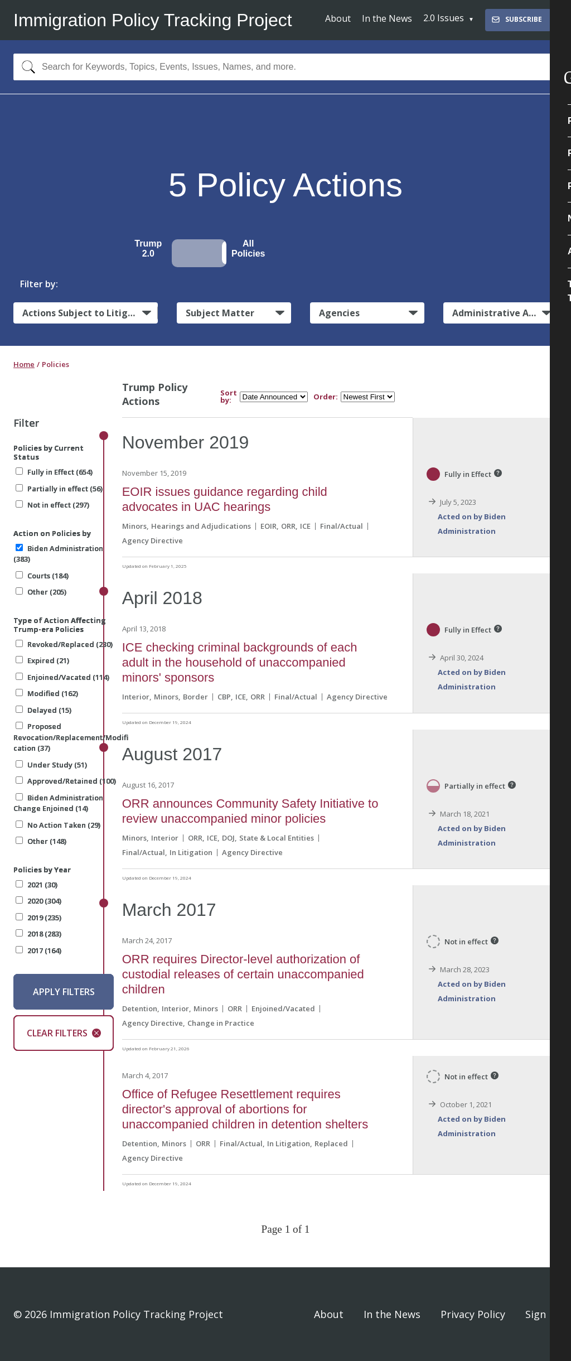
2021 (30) (36, 885)
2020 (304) (38, 901)
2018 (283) (38, 934)
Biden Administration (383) (58, 553)
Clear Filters (64, 1033)
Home (24, 364)
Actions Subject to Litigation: (90, 313)
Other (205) (41, 592)
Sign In (541, 1314)
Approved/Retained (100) (66, 781)
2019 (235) (38, 918)
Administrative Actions (504, 313)
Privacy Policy (473, 1314)
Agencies (339, 313)
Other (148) (41, 841)
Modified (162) (47, 693)
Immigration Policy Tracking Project (152, 20)
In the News (387, 18)
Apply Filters (64, 992)
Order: (325, 396)
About (338, 18)
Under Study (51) (51, 765)
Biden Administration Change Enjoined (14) (58, 803)
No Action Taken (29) (58, 825)
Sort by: (228, 396)
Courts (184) (42, 576)
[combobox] (285, 67)
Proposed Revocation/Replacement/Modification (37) (70, 737)
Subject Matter (220, 313)
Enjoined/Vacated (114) (62, 677)
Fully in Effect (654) (54, 472)
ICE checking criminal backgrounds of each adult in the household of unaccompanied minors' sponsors (239, 662)
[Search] (25, 67)
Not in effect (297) (52, 505)
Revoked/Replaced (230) (64, 644)
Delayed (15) (43, 710)
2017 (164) (38, 950)
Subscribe (516, 19)
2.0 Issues (443, 18)
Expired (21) (42, 660)
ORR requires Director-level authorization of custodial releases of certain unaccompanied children (243, 974)
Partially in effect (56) (59, 489)
